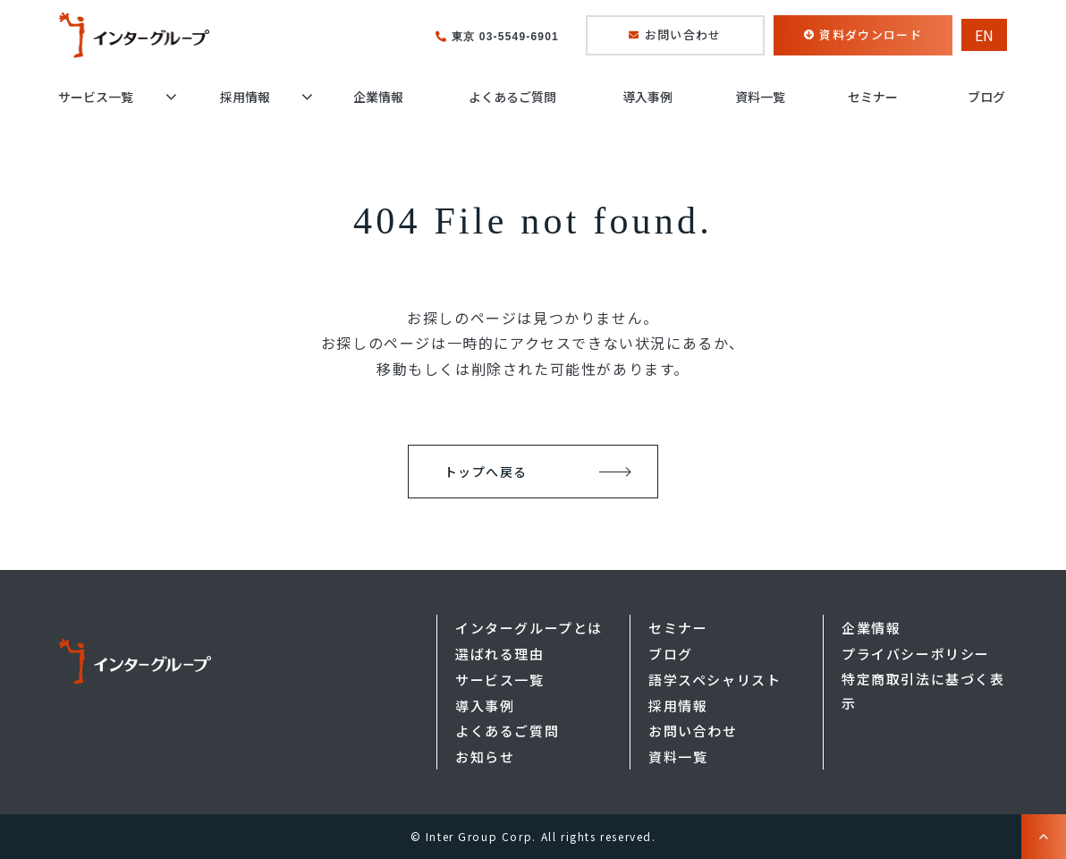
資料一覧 (760, 97)
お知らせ (484, 756)
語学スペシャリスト (714, 679)
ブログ (986, 97)
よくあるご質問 (512, 97)
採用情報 (245, 97)
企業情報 (378, 97)
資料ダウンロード (870, 34)
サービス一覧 (95, 97)
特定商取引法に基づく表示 (923, 690)
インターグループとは (529, 627)
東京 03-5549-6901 (505, 36)
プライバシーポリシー (916, 653)
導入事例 (647, 97)
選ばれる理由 (500, 653)
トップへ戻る (485, 472)
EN (984, 35)
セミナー (873, 97)
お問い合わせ (683, 34)
